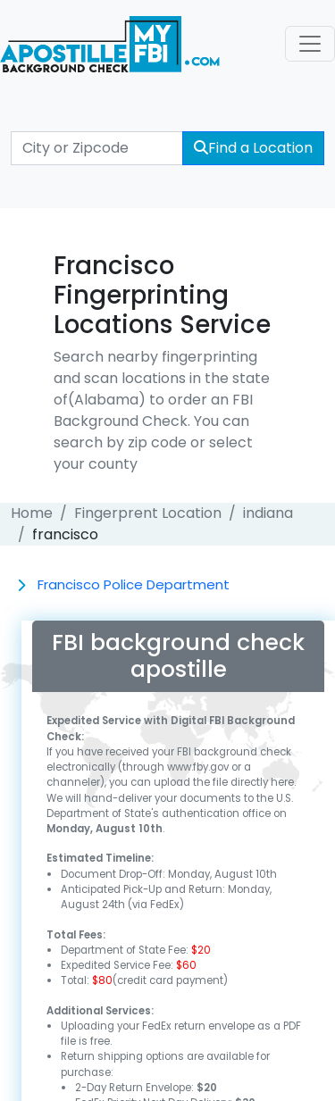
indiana (268, 513)
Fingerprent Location (148, 513)
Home (32, 513)
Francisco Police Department (134, 584)
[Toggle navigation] (310, 44)
